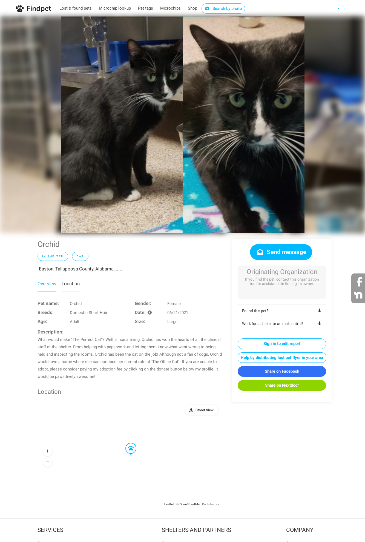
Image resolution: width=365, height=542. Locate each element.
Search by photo (223, 8)
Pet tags (145, 8)
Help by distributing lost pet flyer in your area (282, 357)
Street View (205, 410)
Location (71, 283)
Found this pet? (282, 310)
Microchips (170, 8)
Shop (192, 8)
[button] (127, 443)
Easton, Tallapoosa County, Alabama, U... (80, 269)
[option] (122, 124)
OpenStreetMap (190, 504)
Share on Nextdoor (282, 385)
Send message (281, 252)
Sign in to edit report (281, 343)
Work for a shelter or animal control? (282, 323)
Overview (47, 283)
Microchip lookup (115, 8)
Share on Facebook (282, 371)
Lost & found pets (75, 8)
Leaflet (169, 504)
